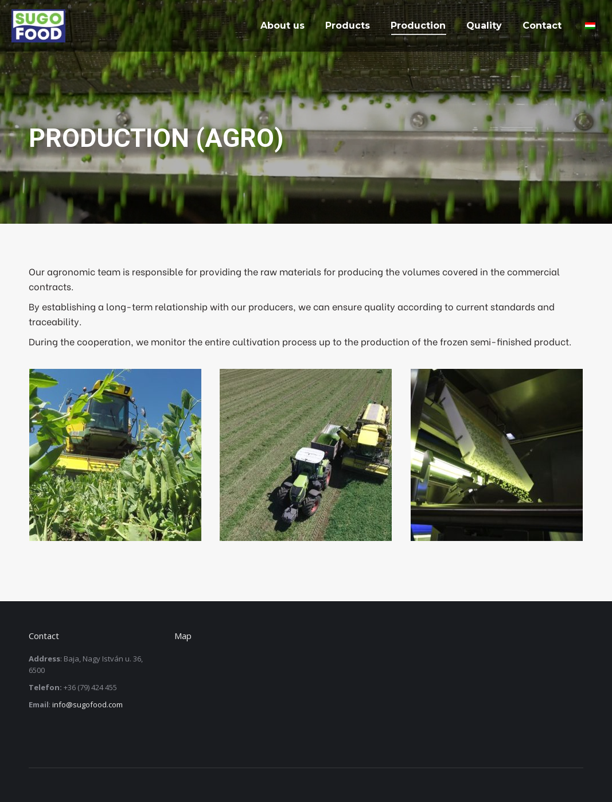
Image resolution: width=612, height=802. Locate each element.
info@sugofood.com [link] (87, 704)
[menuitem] (282, 25)
